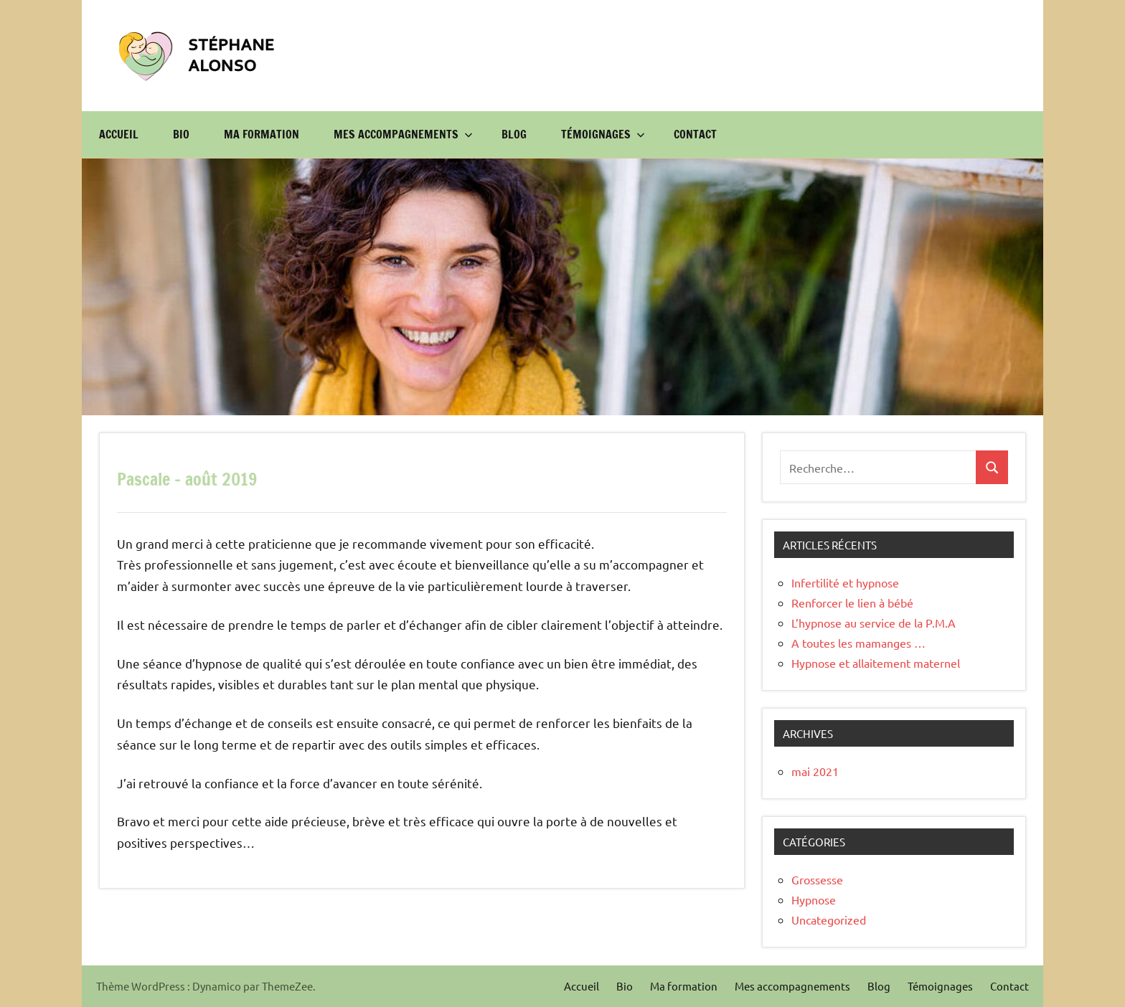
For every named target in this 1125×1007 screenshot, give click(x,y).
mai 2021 (815, 771)
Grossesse (817, 879)
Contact (695, 134)
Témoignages (603, 134)
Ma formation (261, 134)
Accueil (118, 134)
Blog (514, 134)
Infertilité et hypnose (845, 582)
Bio (181, 134)
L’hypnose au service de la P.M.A (873, 622)
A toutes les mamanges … (858, 642)
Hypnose (813, 899)
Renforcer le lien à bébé (852, 602)
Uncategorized (828, 919)
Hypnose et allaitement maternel (875, 663)
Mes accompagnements (403, 134)
